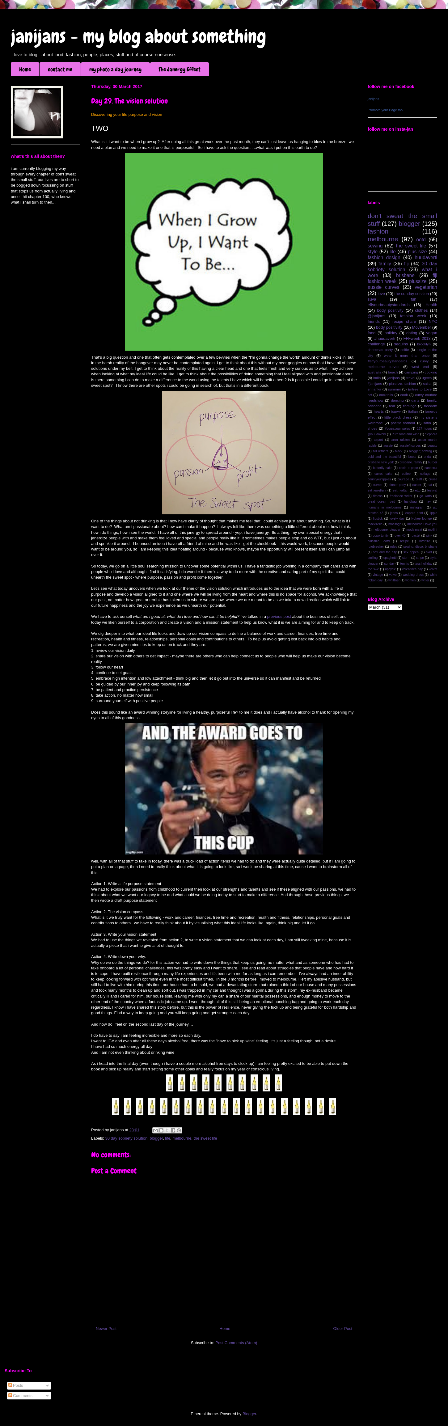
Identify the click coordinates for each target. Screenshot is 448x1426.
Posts (15, 1385)
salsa (427, 384)
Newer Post (106, 1328)
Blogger (249, 1413)
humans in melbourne (385, 507)
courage (403, 479)
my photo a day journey (115, 69)
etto (417, 490)
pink (429, 535)
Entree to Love (420, 389)
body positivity (390, 310)
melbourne (181, 1138)
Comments (20, 1395)
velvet (433, 569)
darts (415, 400)
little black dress (398, 417)
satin (427, 423)
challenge (376, 344)
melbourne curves (383, 367)
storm (406, 557)
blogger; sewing (420, 451)
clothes (421, 310)
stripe (420, 557)
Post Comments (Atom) (236, 1342)
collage (425, 473)
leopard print (413, 513)
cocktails (386, 395)
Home (25, 69)
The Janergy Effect (179, 69)
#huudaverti (384, 338)
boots (412, 456)
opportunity (380, 535)
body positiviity (389, 327)
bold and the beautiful (384, 456)
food (371, 333)
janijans (373, 99)
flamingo (409, 406)
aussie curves (383, 287)
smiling (373, 557)
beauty (432, 445)
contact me (60, 69)
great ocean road (381, 501)
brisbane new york (381, 462)
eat (430, 485)
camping (411, 372)
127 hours (424, 428)
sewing (375, 245)
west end (420, 367)
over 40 (400, 535)
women (410, 580)
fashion (378, 231)
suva (372, 299)
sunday (389, 563)
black (398, 451)
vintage (378, 574)
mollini (432, 529)
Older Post (342, 1328)
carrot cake (383, 473)
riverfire (424, 541)
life (167, 1138)
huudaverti (426, 257)
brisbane (405, 275)
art (370, 395)
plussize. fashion (402, 384)
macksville (375, 524)
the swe (373, 569)
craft (419, 479)
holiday (391, 333)
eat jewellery (377, 490)
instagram (417, 507)
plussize (417, 281)
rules (393, 546)
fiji (406, 263)
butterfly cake (382, 468)
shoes (372, 428)
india (377, 378)
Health (431, 304)
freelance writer (401, 496)
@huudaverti (377, 434)
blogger (156, 1138)
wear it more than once (407, 355)
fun (413, 299)
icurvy (396, 411)
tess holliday (423, 563)
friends (374, 321)
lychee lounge (421, 518)
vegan (431, 333)
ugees (427, 378)
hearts (378, 411)
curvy (424, 361)
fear (392, 406)
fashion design (384, 257)
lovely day (397, 518)
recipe (404, 541)
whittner (393, 580)
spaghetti (389, 557)
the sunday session (412, 293)
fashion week (413, 316)
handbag (410, 501)
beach (393, 372)
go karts (426, 496)
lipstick (378, 518)
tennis (404, 563)
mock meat (414, 529)
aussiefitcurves (410, 445)
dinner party (397, 485)
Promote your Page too (385, 110)
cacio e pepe (408, 468)
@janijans (376, 316)
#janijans (375, 384)
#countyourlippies (397, 428)
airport (378, 439)
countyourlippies (379, 479)
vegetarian (426, 287)
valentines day (412, 569)
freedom (430, 406)
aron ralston (400, 439)
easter (416, 485)
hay (428, 501)
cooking (431, 372)
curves (377, 485)
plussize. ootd (379, 541)
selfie (404, 350)
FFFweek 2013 (416, 338)
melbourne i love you (422, 524)
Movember (421, 327)
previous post (279, 616)
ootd (420, 239)
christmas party (380, 350)
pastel (416, 535)
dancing (397, 400)
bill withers (380, 451)
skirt (429, 552)
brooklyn (424, 344)
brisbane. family (410, 462)
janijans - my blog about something (138, 36)
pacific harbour (403, 423)
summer (394, 389)
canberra (431, 468)
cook (404, 395)
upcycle (390, 569)
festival (432, 490)
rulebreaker (376, 546)
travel (410, 378)
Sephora (431, 434)
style (373, 251)
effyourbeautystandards (389, 304)
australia (374, 372)
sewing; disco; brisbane (420, 546)
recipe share (404, 321)
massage (394, 524)
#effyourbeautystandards (387, 361)
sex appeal (411, 552)
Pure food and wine (406, 434)
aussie (388, 445)
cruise (433, 479)
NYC (433, 321)
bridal (427, 456)
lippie (433, 513)
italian (413, 411)
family (384, 263)
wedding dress (413, 574)
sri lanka (374, 389)
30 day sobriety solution (126, 1138)
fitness (377, 496)
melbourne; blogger (386, 529)
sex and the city (385, 552)
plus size (417, 251)
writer (425, 580)
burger (432, 462)
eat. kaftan (400, 490)
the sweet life (205, 1138)
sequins (401, 344)
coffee (406, 473)
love (381, 293)
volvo (392, 574)
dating (411, 333)
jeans (394, 513)
